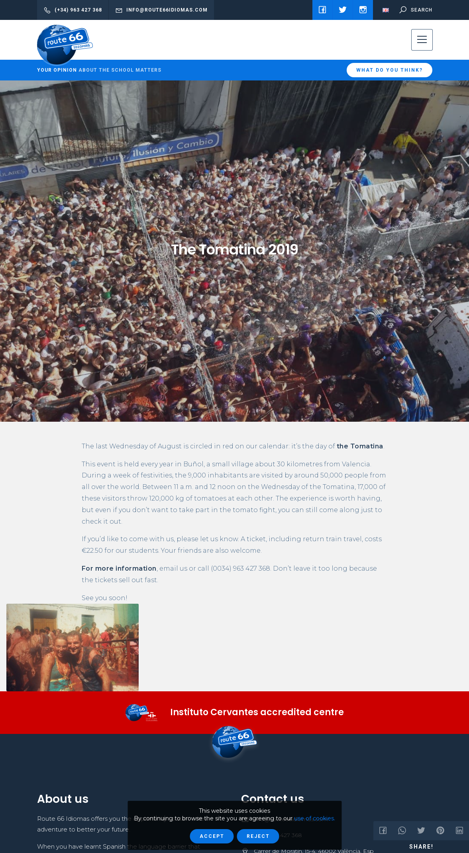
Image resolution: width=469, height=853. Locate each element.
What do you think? (389, 70)
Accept (212, 836)
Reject (258, 836)
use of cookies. (314, 818)
